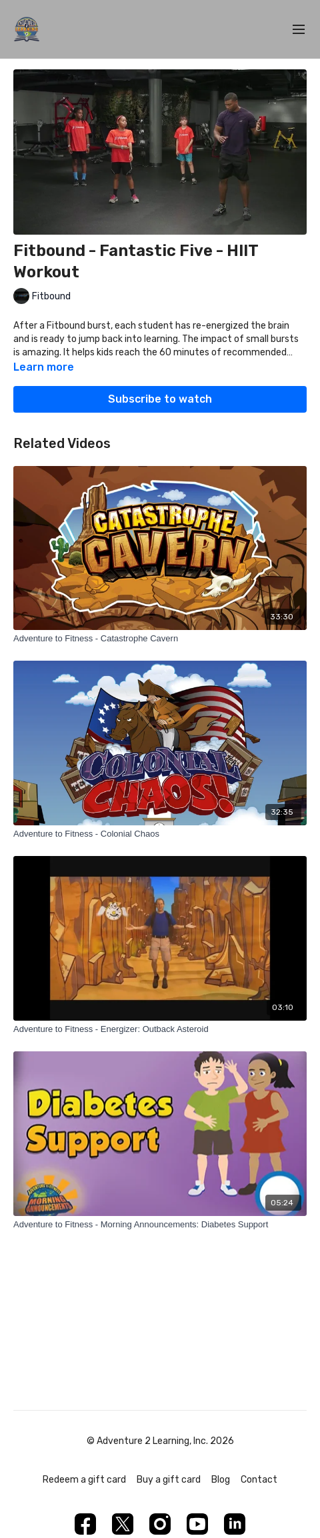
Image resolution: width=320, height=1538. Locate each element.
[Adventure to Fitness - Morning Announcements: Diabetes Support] (160, 1224)
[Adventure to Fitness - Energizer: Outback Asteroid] (160, 1029)
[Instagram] (160, 1524)
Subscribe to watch (160, 399)
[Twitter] (122, 1524)
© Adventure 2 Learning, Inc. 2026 (160, 1441)
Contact (259, 1479)
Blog (220, 1479)
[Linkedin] (234, 1524)
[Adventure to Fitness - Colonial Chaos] (160, 834)
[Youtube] (197, 1524)
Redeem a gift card (84, 1479)
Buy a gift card (169, 1479)
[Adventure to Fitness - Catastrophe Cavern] (160, 638)
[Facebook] (85, 1524)
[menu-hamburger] (299, 29)
